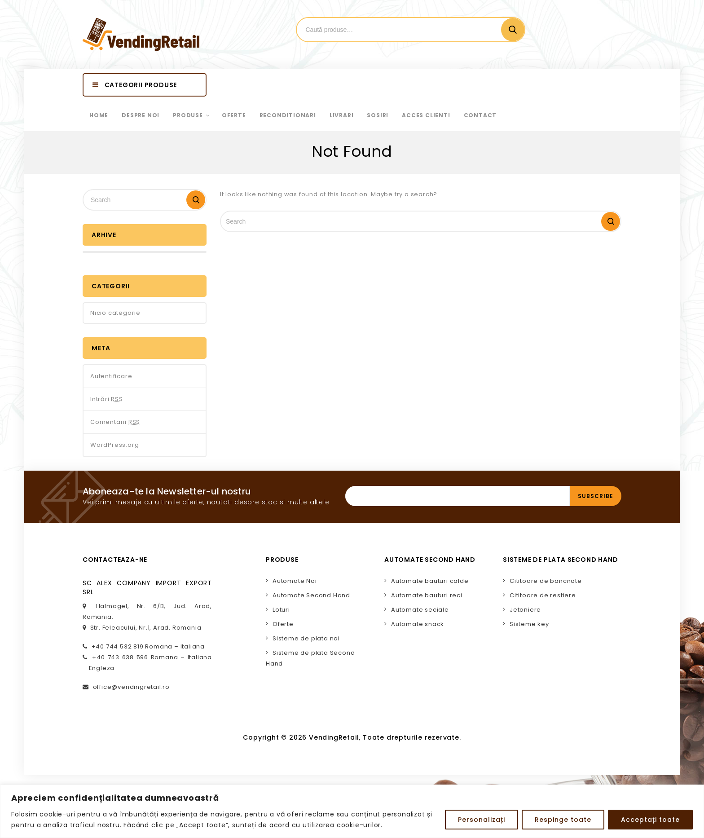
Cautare (512, 29)
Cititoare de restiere (543, 595)
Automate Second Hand (311, 595)
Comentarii (115, 422)
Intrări (106, 399)
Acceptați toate (650, 819)
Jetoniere (525, 609)
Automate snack (417, 624)
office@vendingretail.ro (131, 687)
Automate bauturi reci (426, 595)
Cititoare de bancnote (546, 581)
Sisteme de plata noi (306, 638)
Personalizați (481, 819)
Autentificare (111, 376)
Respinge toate (563, 819)
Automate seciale (420, 609)
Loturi (281, 609)
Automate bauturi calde (430, 581)
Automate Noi (295, 581)
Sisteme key (529, 624)
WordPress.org (114, 445)
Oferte (283, 624)
